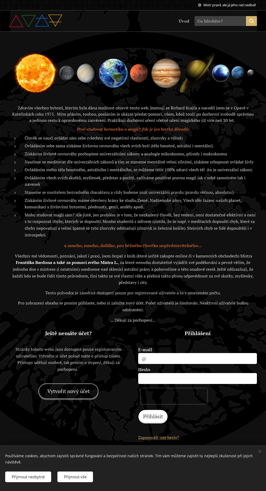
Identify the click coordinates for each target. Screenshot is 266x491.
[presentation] (174, 396)
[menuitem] (183, 21)
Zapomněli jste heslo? (158, 437)
